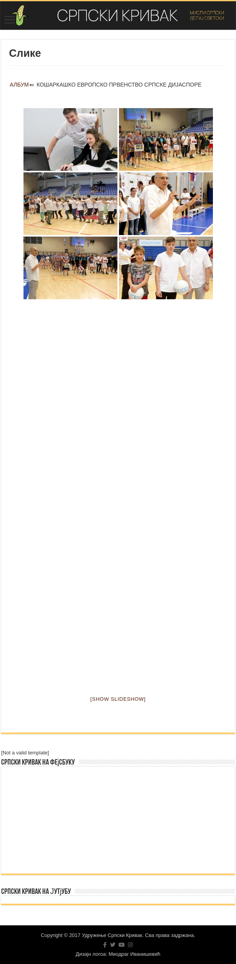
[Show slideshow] (118, 699)
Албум (19, 84)
